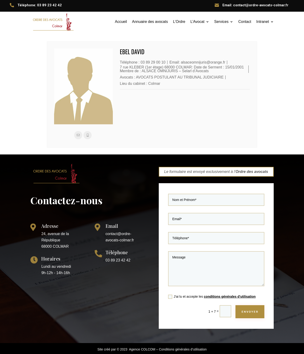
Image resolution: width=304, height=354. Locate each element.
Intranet (262, 22)
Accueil (121, 22)
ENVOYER (244, 301)
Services (221, 22)
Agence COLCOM (142, 349)
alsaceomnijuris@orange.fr (203, 62)
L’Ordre (179, 22)
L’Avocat (197, 22)
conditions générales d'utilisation (227, 289)
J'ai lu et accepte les (213, 289)
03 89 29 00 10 (153, 62)
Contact (244, 22)
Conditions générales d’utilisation (183, 349)
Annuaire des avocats (150, 22)
